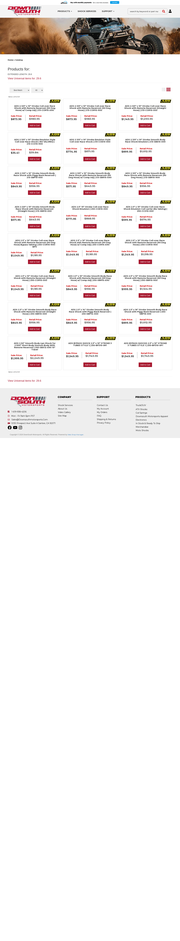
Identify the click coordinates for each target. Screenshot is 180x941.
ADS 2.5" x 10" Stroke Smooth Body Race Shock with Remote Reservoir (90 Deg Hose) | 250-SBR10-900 (145, 278)
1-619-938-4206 (19, 411)
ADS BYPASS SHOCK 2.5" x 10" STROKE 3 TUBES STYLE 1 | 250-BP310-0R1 (90, 344)
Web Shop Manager (76, 435)
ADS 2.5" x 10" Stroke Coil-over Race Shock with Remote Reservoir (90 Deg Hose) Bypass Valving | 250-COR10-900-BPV (35, 243)
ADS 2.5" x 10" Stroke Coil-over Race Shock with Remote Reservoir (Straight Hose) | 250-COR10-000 (35, 278)
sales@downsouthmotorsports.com (30, 419)
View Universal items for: (24, 380)
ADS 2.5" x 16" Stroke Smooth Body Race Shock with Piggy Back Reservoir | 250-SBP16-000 (145, 312)
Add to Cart (35, 262)
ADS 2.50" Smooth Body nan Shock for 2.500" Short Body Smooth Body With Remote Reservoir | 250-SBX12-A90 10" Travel (35, 346)
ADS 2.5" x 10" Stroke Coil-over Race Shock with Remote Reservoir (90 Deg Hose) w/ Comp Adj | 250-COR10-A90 (90, 242)
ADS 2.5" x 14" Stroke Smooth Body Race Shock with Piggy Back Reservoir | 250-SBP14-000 (90, 312)
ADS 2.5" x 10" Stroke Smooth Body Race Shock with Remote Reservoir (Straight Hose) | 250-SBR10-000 (35, 312)
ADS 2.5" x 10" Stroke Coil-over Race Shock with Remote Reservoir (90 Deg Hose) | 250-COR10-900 (145, 242)
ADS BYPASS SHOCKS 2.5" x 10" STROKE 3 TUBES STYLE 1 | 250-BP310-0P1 (145, 344)
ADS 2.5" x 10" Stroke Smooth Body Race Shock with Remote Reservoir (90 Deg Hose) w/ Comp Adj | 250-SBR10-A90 (90, 278)
